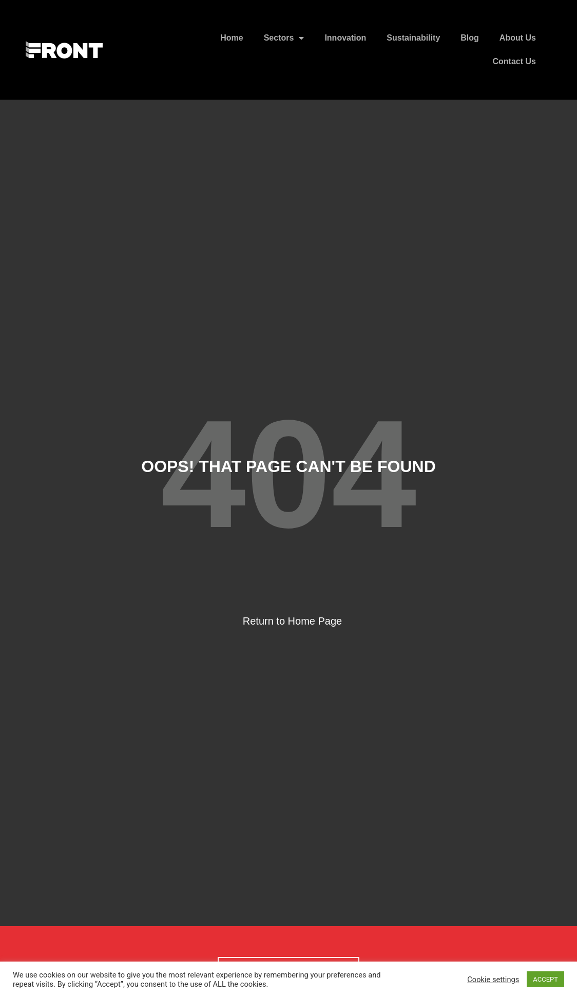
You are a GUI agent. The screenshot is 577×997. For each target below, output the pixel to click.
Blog (469, 37)
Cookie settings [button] (493, 979)
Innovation (345, 37)
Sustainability (413, 37)
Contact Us (514, 61)
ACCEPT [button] (545, 979)
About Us (517, 37)
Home (231, 37)
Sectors (284, 38)
